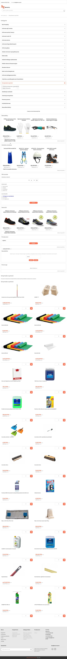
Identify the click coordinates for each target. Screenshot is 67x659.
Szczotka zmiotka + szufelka (8, 436)
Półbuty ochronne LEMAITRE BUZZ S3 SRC (24, 211)
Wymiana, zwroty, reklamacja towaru (27, 636)
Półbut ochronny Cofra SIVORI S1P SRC (10, 119)
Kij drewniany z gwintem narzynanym (42, 576)
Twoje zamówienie (16, 634)
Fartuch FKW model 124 (10, 148)
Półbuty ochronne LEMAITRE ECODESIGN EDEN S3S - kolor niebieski (51, 212)
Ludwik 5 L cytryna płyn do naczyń (9, 548)
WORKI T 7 (36, 297)
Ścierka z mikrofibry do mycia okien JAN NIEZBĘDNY (45, 408)
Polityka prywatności (5, 636)
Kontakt (2, 641)
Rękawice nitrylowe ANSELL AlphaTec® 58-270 (37, 119)
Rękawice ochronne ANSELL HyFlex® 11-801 (9, 140)
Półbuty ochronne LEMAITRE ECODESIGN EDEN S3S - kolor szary (10, 233)
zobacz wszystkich (60, 246)
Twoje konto (14, 632)
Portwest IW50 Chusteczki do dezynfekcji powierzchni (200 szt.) (15, 492)
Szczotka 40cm (5, 464)
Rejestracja (14, 635)
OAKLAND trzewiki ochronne (51, 149)
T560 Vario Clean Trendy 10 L (40, 380)
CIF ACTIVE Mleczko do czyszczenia (41, 604)
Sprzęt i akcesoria (6, 88)
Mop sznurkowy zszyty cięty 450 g (41, 520)
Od (29, 180)
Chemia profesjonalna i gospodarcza (11, 86)
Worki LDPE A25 (37, 325)
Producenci (3, 634)
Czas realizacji (26, 634)
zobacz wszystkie (60, 140)
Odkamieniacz (37, 492)
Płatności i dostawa (27, 632)
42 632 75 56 (6, 2)
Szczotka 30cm (37, 464)
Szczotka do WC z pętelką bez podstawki (43, 436)
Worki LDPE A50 (5, 325)
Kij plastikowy (4, 576)
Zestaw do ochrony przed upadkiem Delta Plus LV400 (13, 297)
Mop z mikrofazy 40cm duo (7, 520)
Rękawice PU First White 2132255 (23, 119)
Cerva (35, 632)
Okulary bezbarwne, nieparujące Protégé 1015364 (51, 120)
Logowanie (14, 636)
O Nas (2, 637)
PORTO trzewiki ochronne (10, 169)
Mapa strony (3, 639)
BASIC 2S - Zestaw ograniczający (24, 149)
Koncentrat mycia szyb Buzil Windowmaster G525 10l (45, 548)
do (34, 180)
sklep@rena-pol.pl (17, 2)
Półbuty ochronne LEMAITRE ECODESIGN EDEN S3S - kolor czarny (38, 212)
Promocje (4, 265)
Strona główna (4, 15)
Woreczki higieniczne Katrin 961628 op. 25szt (11, 380)
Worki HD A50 (37, 353)
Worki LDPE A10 (5, 353)
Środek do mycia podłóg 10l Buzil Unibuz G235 (11, 408)
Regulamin (3, 632)
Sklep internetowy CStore (32, 657)
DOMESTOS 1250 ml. (6, 604)
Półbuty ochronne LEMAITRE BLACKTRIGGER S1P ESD (9, 212)
